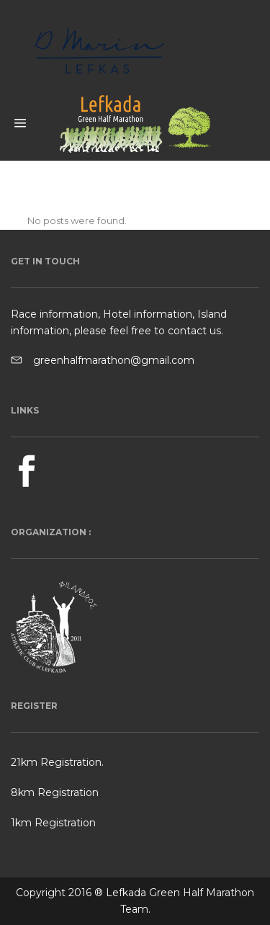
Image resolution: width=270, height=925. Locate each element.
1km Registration (53, 822)
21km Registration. (57, 762)
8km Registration (55, 792)
